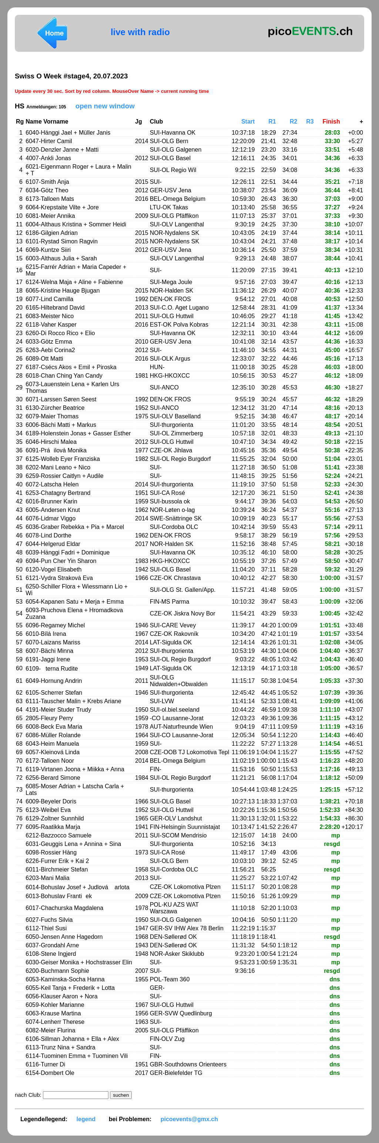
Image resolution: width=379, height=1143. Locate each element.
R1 (272, 121)
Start (248, 121)
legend (86, 1119)
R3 (309, 121)
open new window (105, 106)
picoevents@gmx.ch (189, 1119)
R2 (293, 121)
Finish (331, 121)
